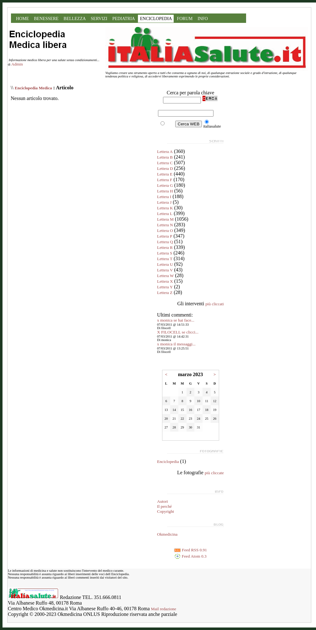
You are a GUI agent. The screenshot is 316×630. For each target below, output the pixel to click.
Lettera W (165, 275)
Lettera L (164, 213)
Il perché (164, 506)
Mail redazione (163, 608)
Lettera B (165, 157)
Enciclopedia (168, 461)
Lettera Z (164, 292)
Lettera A (165, 151)
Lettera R (165, 247)
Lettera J (164, 202)
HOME (22, 18)
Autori (162, 501)
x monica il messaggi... (176, 344)
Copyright (165, 511)
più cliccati (214, 304)
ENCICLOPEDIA (156, 18)
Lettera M (165, 219)
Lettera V (165, 270)
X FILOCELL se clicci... (177, 332)
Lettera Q (165, 241)
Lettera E (164, 174)
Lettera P (164, 236)
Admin (17, 64)
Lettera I (164, 196)
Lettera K (165, 208)
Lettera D (165, 168)
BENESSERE (46, 18)
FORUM (184, 18)
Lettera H (165, 191)
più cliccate (214, 472)
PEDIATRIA (123, 18)
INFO (203, 18)
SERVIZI (99, 18)
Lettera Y (165, 287)
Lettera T (164, 258)
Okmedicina (167, 534)
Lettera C (165, 162)
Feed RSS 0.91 (190, 550)
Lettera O (165, 230)
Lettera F (164, 179)
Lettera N (165, 225)
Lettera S (164, 253)
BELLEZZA (75, 18)
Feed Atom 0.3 (190, 556)
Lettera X (165, 281)
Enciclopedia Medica (33, 88)
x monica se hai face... (175, 320)
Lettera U (165, 264)
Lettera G (165, 185)
